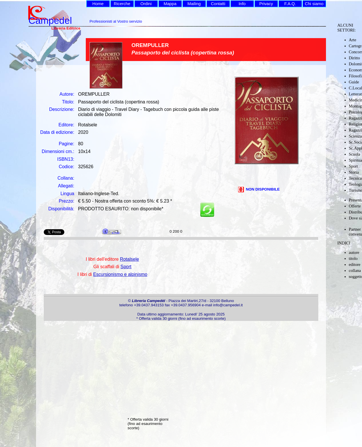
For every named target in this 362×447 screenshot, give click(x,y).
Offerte (355, 206)
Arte (352, 40)
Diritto (354, 58)
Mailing (193, 3)
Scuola (354, 154)
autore (354, 252)
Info (241, 3)
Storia (354, 172)
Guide (354, 82)
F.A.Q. (290, 3)
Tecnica (355, 178)
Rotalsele (129, 259)
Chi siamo (314, 3)
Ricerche (122, 3)
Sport (353, 166)
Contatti (218, 3)
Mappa (170, 3)
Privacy (266, 3)
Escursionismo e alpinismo (120, 274)
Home (98, 3)
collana (355, 270)
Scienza (355, 136)
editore (355, 264)
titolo (353, 258)
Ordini (146, 3)
